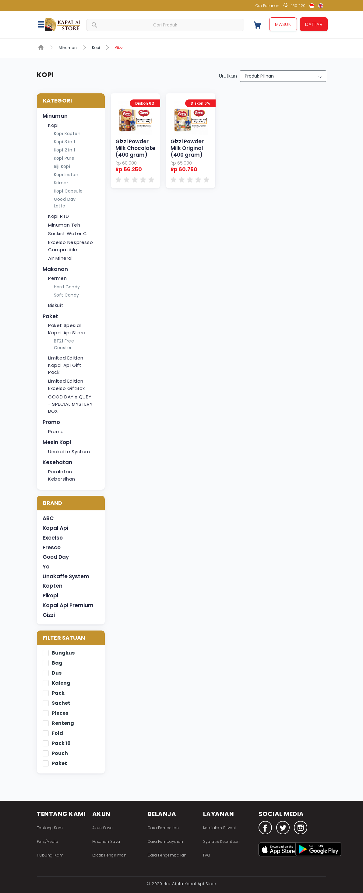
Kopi (96, 47)
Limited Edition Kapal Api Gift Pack (65, 365)
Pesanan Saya (106, 841)
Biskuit (55, 305)
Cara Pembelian (163, 827)
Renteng (63, 723)
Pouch (60, 753)
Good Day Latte (65, 202)
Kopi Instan (66, 175)
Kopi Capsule (68, 191)
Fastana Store (62, 24)
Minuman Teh (64, 225)
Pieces (60, 713)
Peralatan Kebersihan (61, 475)
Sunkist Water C (67, 233)
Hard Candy (67, 287)
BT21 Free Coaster (64, 344)
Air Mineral (60, 258)
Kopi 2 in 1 (64, 150)
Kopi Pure (64, 158)
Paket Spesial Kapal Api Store (67, 329)
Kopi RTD (58, 216)
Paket (50, 316)
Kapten (52, 585)
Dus (57, 673)
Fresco (52, 547)
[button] (44, 24)
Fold (57, 733)
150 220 (298, 5)
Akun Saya (102, 827)
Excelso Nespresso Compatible (70, 246)
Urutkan (228, 75)
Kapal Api (55, 528)
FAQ (206, 855)
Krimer (61, 183)
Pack (58, 693)
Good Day (56, 557)
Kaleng (61, 683)
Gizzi (49, 615)
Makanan (55, 269)
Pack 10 (61, 743)
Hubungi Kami (51, 855)
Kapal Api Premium (68, 605)
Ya (46, 566)
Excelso (53, 537)
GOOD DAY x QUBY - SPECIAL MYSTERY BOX (70, 404)
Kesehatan (57, 462)
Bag (57, 663)
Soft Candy (66, 295)
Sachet (61, 703)
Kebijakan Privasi (219, 827)
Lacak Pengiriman (109, 855)
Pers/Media (47, 841)
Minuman (68, 47)
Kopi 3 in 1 (64, 142)
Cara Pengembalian (167, 855)
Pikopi (50, 595)
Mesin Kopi (57, 442)
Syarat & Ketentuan (221, 841)
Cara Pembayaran (165, 841)
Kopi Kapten (67, 133)
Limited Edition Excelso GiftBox (66, 384)
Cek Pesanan (267, 5)
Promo (51, 422)
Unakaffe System (69, 451)
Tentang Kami (50, 827)
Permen (57, 278)
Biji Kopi (62, 166)
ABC (48, 518)
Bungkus (63, 653)
